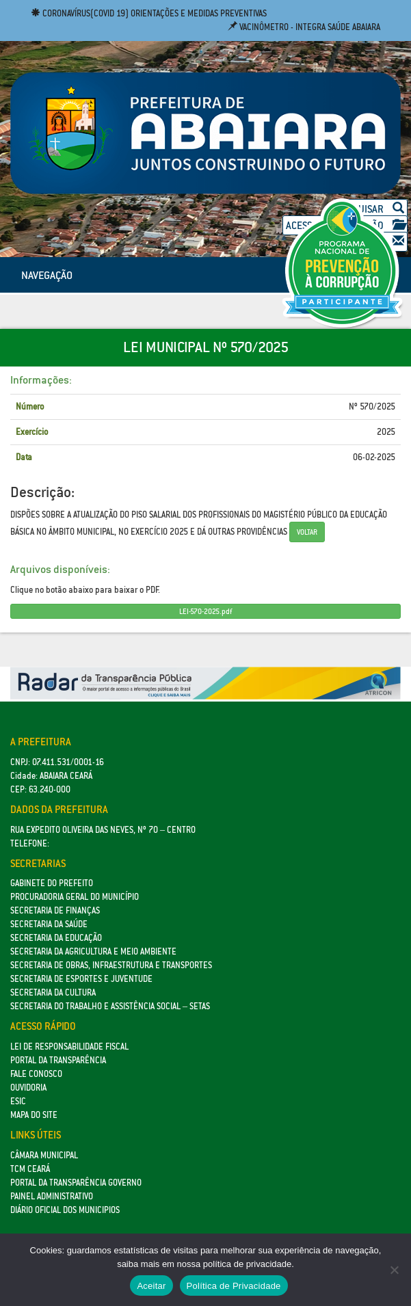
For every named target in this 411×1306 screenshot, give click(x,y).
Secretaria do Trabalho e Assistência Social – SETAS (110, 1006)
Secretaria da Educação (56, 938)
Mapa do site (33, 1115)
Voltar (307, 532)
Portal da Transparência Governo (76, 1182)
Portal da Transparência (58, 1060)
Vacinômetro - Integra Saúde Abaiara (304, 27)
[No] (394, 1270)
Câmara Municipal (44, 1155)
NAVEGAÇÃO (46, 275)
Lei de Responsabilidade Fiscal (69, 1046)
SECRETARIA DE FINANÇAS (55, 910)
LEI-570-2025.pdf (205, 611)
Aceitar (151, 1286)
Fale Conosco (36, 1074)
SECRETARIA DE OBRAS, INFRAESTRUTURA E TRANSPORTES (111, 965)
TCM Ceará (30, 1169)
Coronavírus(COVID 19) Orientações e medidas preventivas (149, 13)
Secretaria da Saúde (49, 924)
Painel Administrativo (51, 1196)
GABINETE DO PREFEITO (51, 883)
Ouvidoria (28, 1087)
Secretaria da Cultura (53, 992)
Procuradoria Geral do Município (74, 897)
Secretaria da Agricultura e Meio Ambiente (93, 951)
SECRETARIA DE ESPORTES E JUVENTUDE (81, 979)
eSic (18, 1101)
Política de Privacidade (234, 1286)
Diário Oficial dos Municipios (65, 1210)
